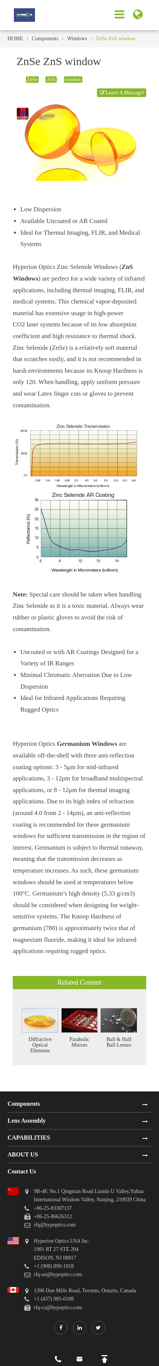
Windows (77, 38)
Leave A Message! (121, 93)
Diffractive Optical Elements (40, 1045)
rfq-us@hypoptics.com (58, 1274)
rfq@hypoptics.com (55, 1225)
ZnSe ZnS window (115, 38)
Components (45, 38)
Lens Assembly (27, 1120)
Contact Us (22, 1171)
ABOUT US (23, 1154)
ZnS (51, 79)
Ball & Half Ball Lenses (118, 1042)
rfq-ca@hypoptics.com (58, 1307)
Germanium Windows (87, 743)
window (73, 79)
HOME (15, 38)
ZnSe (32, 79)
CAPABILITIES (29, 1137)
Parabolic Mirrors (79, 1042)
